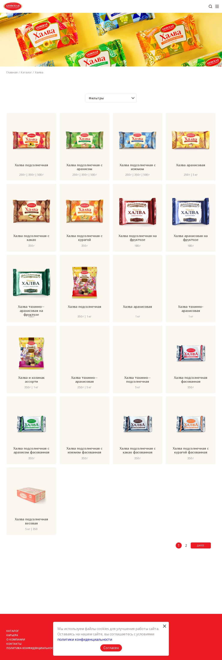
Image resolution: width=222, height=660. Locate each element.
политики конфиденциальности (84, 639)
